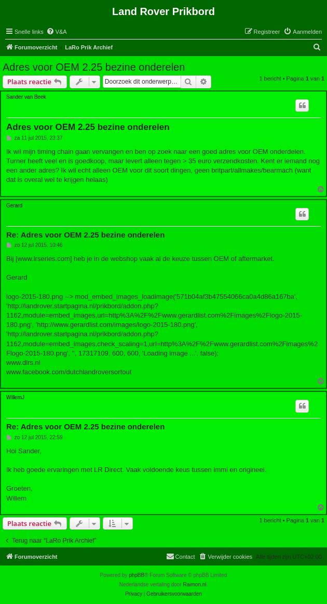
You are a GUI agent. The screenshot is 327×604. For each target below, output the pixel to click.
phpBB (136, 575)
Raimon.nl (195, 584)
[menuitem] (56, 31)
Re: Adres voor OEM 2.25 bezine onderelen (85, 234)
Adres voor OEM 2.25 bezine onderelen (94, 67)
